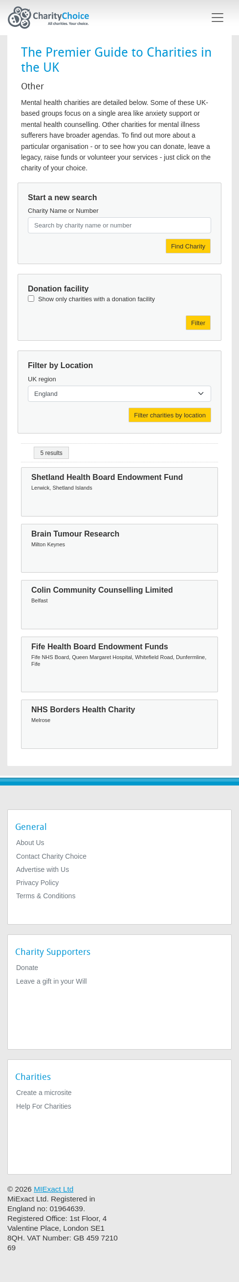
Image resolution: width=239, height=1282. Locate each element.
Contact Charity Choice (51, 856)
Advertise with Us (42, 869)
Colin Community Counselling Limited (102, 590)
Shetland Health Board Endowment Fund (107, 477)
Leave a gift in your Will (51, 981)
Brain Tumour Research (75, 534)
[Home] (52, 17)
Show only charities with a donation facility (96, 299)
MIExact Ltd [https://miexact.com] (53, 1189)
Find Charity (188, 246)
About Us (30, 843)
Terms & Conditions (45, 896)
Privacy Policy (37, 883)
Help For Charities (43, 1106)
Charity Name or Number (63, 210)
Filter (198, 323)
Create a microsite (44, 1092)
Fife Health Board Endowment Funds (99, 646)
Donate (27, 968)
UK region (42, 379)
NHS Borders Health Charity (83, 709)
